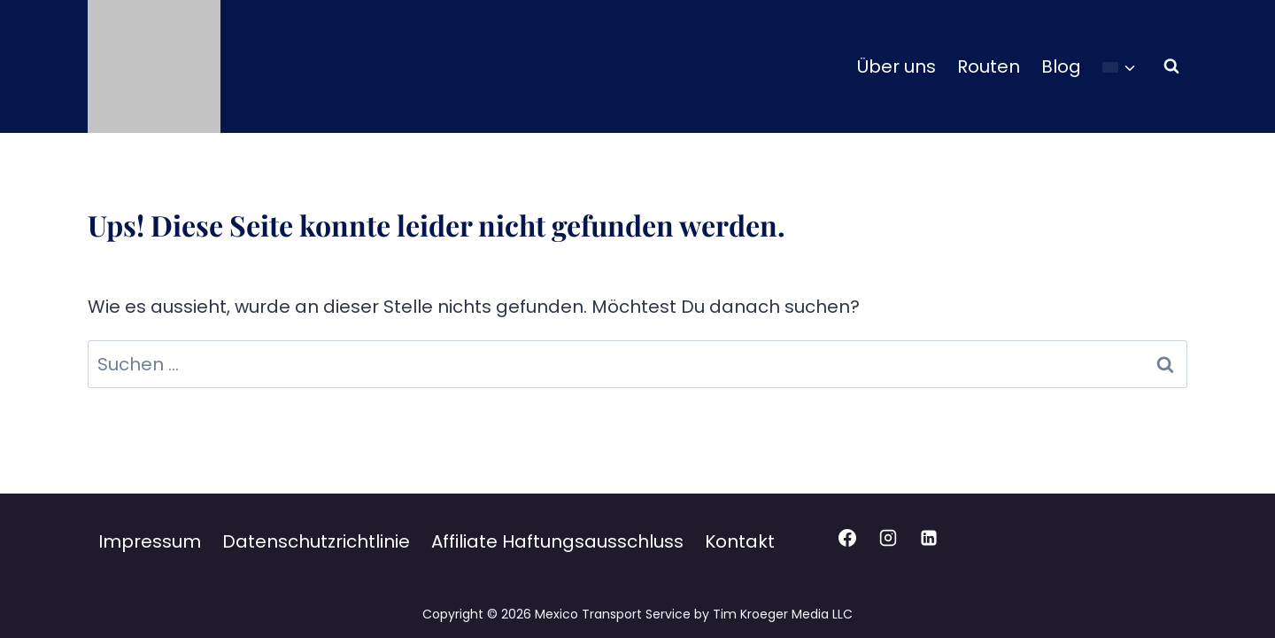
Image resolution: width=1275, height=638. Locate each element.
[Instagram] (888, 538)
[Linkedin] (929, 538)
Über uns (896, 66)
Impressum (149, 541)
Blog (1061, 66)
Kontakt (740, 541)
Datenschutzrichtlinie (316, 541)
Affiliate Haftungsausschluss (557, 541)
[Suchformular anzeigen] (1171, 66)
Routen (988, 66)
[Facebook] (847, 538)
